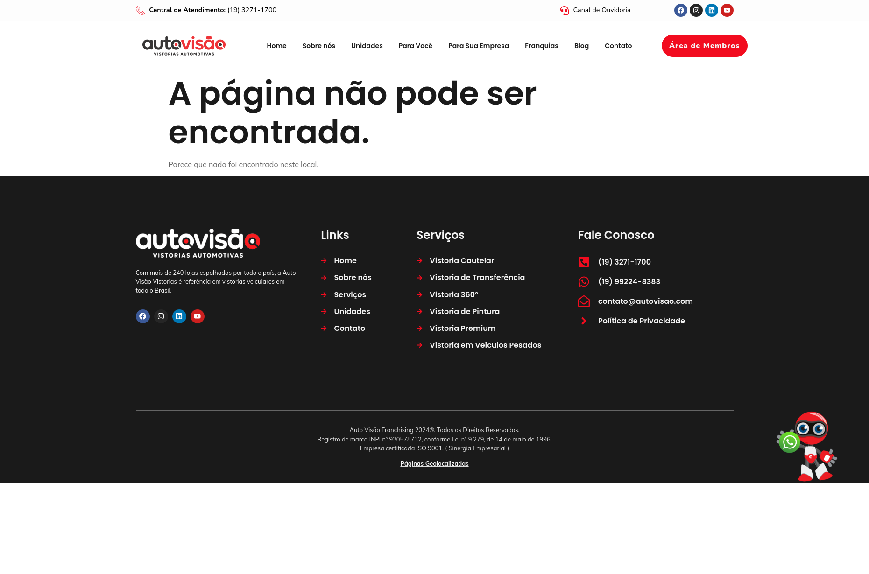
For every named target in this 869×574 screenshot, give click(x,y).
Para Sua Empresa (478, 45)
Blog (581, 45)
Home (276, 45)
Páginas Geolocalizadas (434, 463)
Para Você (415, 45)
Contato (618, 45)
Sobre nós (319, 45)
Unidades (367, 45)
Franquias (541, 45)
